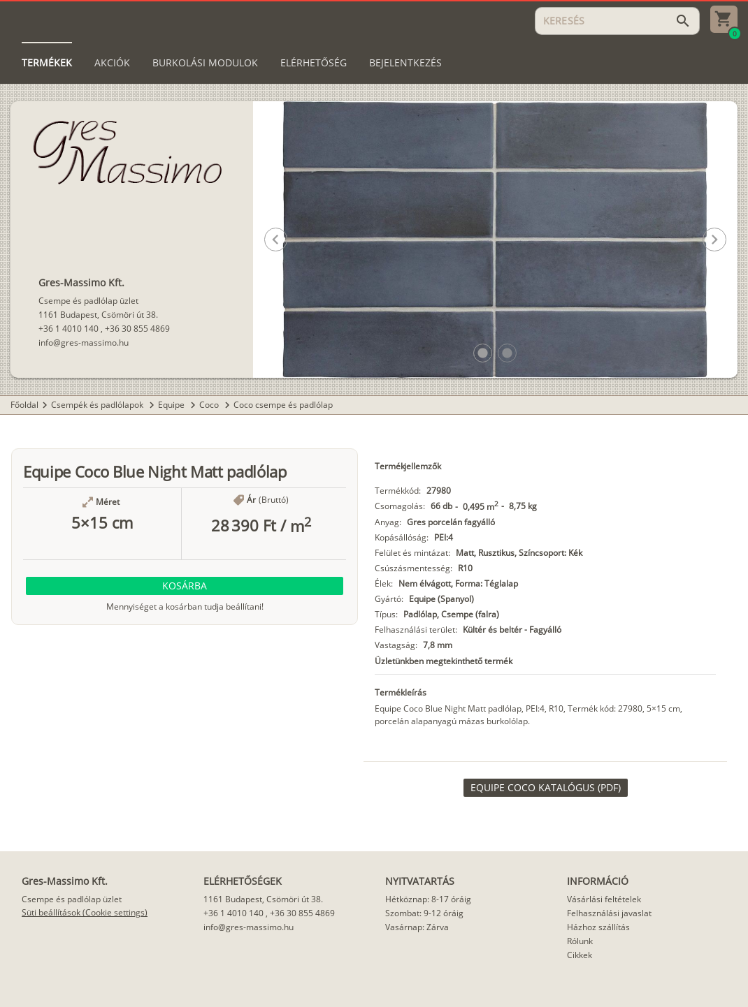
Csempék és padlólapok (98, 405)
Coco (210, 405)
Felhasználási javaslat (609, 913)
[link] (545, 788)
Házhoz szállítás (598, 927)
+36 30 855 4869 (137, 329)
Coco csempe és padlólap (283, 405)
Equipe (172, 405)
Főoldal (24, 405)
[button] (482, 353)
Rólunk (580, 941)
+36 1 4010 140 (68, 329)
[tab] (46, 63)
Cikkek (579, 955)
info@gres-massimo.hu (83, 342)
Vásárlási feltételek (604, 899)
